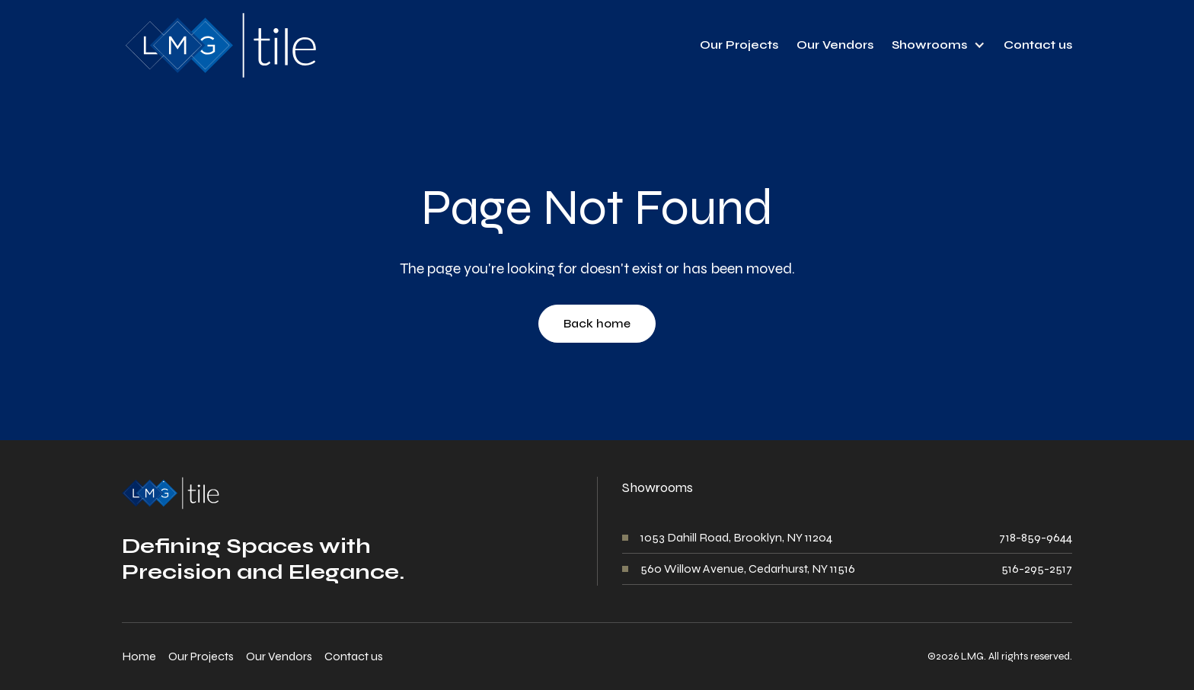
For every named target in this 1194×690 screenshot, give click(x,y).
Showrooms (929, 44)
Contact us (1038, 44)
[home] (219, 45)
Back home (597, 323)
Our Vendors (835, 44)
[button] (938, 45)
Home (139, 656)
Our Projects (739, 44)
